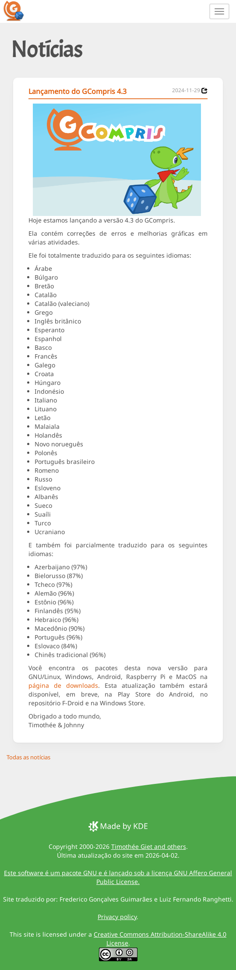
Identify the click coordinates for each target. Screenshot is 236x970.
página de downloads (63, 685)
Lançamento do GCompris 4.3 (77, 91)
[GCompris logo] (19, 10)
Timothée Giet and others (148, 846)
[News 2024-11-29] (204, 90)
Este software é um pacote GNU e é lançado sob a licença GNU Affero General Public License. (118, 877)
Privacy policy (117, 917)
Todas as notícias (28, 757)
